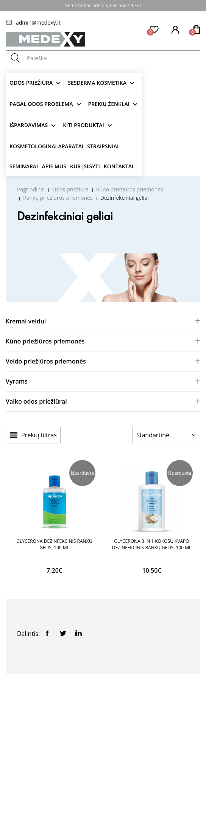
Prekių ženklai (109, 103)
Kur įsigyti (85, 166)
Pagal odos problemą (41, 103)
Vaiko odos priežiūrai (36, 401)
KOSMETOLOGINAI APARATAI (46, 146)
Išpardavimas (28, 125)
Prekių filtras (39, 435)
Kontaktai (118, 166)
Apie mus (54, 166)
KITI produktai (83, 125)
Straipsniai (103, 146)
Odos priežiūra (31, 82)
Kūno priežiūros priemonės (129, 189)
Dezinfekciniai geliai (124, 197)
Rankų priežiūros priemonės (58, 197)
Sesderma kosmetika (97, 82)
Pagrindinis (31, 189)
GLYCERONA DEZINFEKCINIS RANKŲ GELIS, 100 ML (54, 544)
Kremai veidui (26, 321)
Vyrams (17, 381)
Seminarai (23, 166)
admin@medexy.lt (38, 22)
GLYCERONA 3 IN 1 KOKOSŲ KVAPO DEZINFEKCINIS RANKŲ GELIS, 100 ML (152, 544)
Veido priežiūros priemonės (46, 361)
